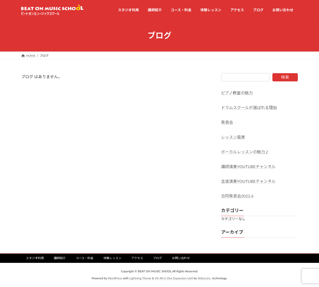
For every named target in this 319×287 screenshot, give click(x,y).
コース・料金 (84, 258)
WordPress (115, 278)
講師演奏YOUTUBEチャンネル (248, 166)
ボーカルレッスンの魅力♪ (245, 151)
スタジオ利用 (35, 258)
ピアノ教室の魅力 (237, 92)
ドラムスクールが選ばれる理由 (249, 107)
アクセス (137, 258)
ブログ (157, 258)
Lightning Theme (140, 278)
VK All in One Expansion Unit (174, 278)
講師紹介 (60, 258)
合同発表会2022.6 (237, 195)
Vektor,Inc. (204, 278)
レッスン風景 (233, 136)
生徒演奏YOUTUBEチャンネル (248, 181)
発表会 (227, 122)
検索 (285, 77)
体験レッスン (112, 258)
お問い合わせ (181, 258)
